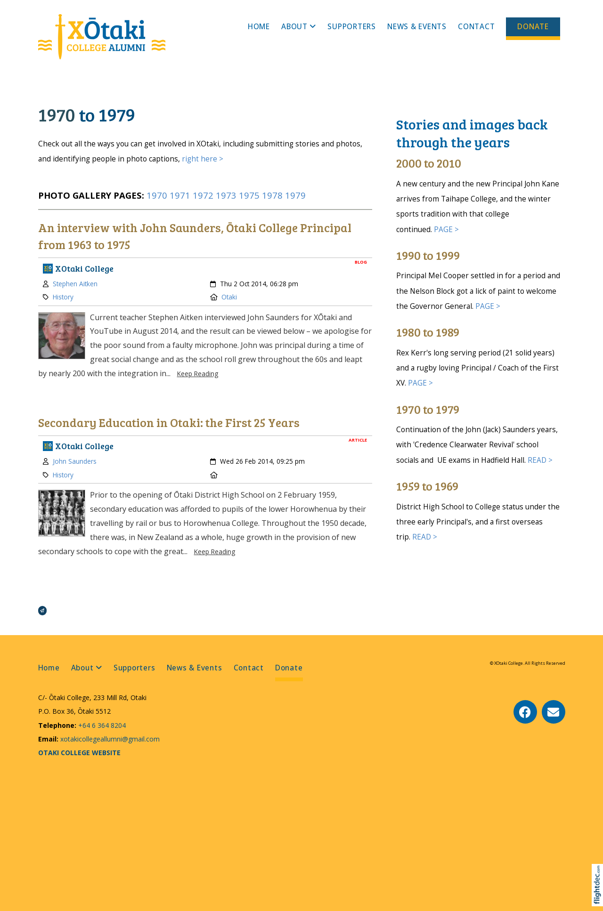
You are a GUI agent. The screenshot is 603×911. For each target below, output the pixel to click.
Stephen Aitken (75, 283)
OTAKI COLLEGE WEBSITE (79, 752)
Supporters (351, 27)
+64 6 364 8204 (101, 725)
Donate (533, 27)
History (63, 296)
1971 (180, 195)
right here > (202, 159)
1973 (226, 195)
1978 (272, 195)
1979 (295, 195)
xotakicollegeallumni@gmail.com (109, 738)
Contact (476, 27)
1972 (203, 195)
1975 (249, 195)
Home (259, 27)
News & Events (417, 27)
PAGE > (446, 229)
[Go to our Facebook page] (525, 712)
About (294, 27)
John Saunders (75, 461)
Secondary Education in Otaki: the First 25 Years (169, 422)
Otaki (229, 296)
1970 (158, 195)
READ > (540, 460)
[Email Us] (553, 712)
